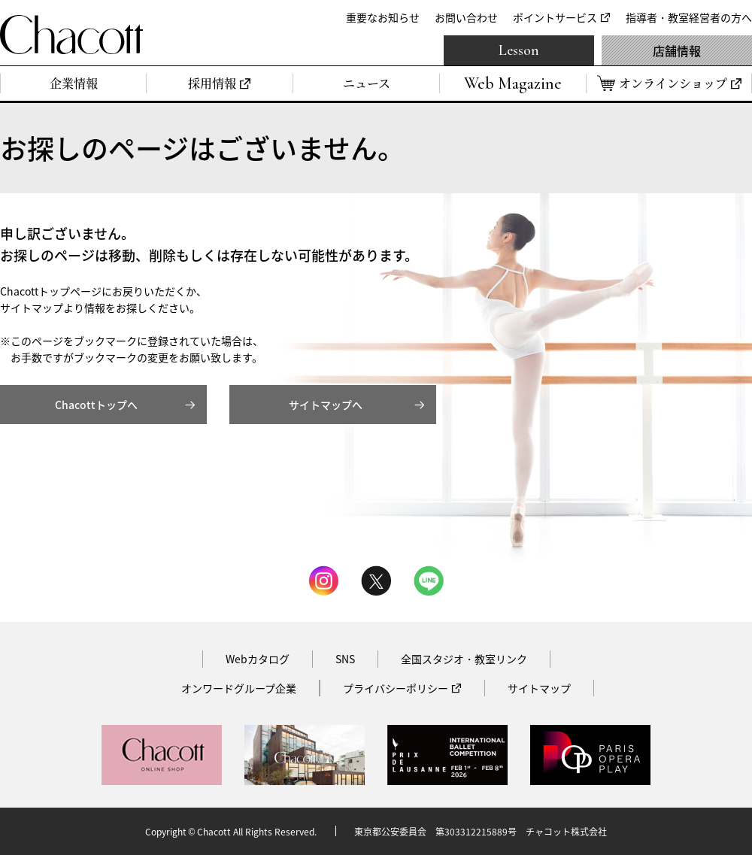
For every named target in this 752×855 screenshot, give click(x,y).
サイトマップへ (325, 404)
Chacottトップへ (96, 404)
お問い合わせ (466, 17)
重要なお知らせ (383, 17)
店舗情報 (677, 50)
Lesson (519, 50)
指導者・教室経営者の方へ (689, 17)
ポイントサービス (555, 17)
